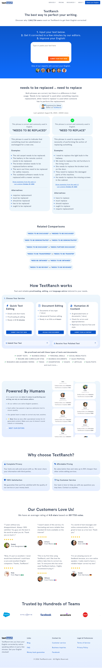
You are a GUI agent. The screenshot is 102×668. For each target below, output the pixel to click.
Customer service (59, 643)
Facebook (56, 652)
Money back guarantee (36, 652)
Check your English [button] (93, 2)
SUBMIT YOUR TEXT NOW (58, 59)
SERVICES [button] (52, 2)
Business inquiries (59, 648)
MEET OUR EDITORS (15, 428)
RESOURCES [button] (70, 2)
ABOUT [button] (80, 2)
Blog (28, 643)
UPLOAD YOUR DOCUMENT (51, 332)
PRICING (61, 2)
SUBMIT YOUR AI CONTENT (83, 332)
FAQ (28, 648)
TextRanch (57, 108)
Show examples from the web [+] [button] (24, 183)
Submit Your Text (14, 343)
